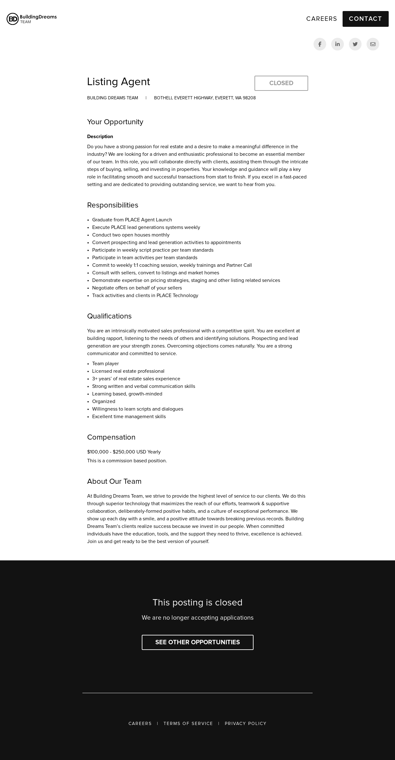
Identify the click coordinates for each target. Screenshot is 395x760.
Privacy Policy (246, 724)
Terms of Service (188, 724)
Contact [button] (365, 19)
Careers (140, 724)
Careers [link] (322, 19)
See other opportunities (197, 642)
